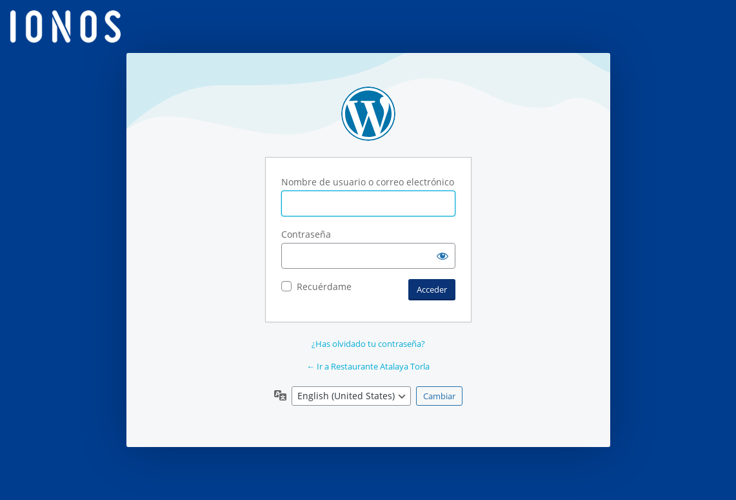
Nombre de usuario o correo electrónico (367, 182)
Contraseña (306, 234)
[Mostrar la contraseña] (442, 256)
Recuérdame (324, 286)
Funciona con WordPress (368, 114)
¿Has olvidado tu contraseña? (368, 343)
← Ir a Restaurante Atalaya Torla (368, 366)
